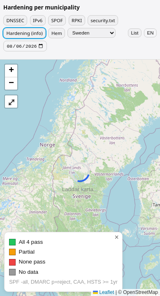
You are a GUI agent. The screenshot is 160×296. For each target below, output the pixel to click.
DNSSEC (15, 20)
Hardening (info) (24, 33)
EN (150, 32)
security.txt (102, 20)
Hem (56, 33)
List (135, 32)
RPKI (77, 20)
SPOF (57, 20)
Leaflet (103, 292)
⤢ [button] (11, 102)
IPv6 (37, 20)
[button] (11, 71)
